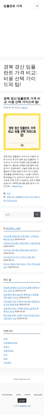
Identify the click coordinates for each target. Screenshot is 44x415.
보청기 (7, 346)
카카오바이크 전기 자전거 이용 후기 (20, 257)
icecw (18, 394)
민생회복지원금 (10, 342)
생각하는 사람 (13, 228)
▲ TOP (22, 400)
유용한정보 (8, 350)
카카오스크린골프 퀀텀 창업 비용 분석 (21, 250)
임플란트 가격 (13, 6)
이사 (9, 193)
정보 (6, 358)
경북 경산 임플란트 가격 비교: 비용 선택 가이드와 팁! (22, 100)
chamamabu (7, 394)
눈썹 (6, 338)
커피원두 (7, 362)
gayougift (38, 394)
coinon (27, 394)
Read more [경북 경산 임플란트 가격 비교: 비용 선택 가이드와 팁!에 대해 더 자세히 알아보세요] (17, 186)
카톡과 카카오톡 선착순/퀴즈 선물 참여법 (22, 243)
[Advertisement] (22, 35)
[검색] (37, 214)
